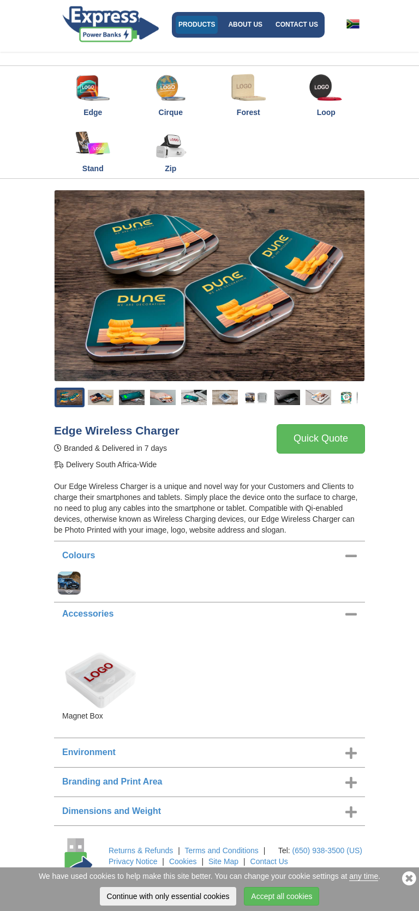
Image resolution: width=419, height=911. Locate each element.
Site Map (223, 861)
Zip (170, 148)
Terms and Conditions (221, 850)
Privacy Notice (133, 861)
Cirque (170, 92)
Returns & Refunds (141, 850)
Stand (92, 148)
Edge (92, 92)
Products (196, 24)
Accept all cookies (281, 896)
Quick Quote (321, 438)
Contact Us (297, 24)
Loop (326, 92)
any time (363, 876)
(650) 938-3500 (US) (327, 850)
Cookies (183, 861)
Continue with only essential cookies (168, 896)
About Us (245, 24)
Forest (248, 92)
